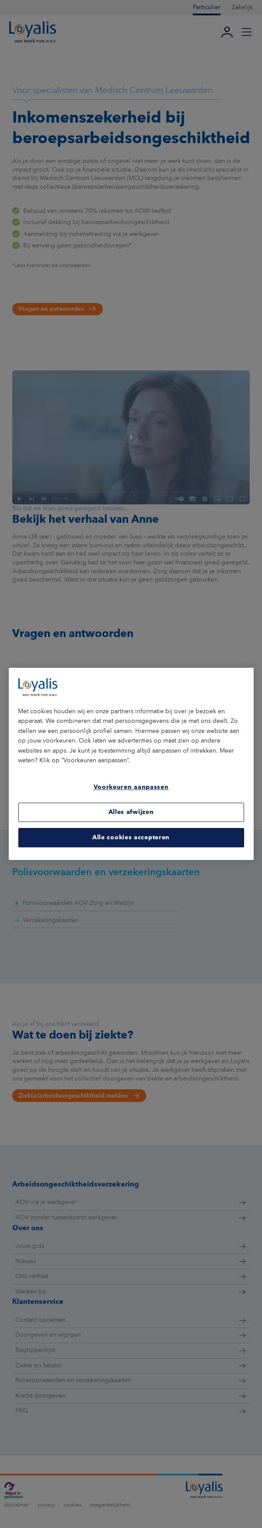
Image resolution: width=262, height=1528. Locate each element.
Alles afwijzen (131, 812)
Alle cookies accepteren (131, 837)
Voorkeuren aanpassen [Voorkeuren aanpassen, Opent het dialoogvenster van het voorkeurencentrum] (131, 787)
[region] (131, 764)
